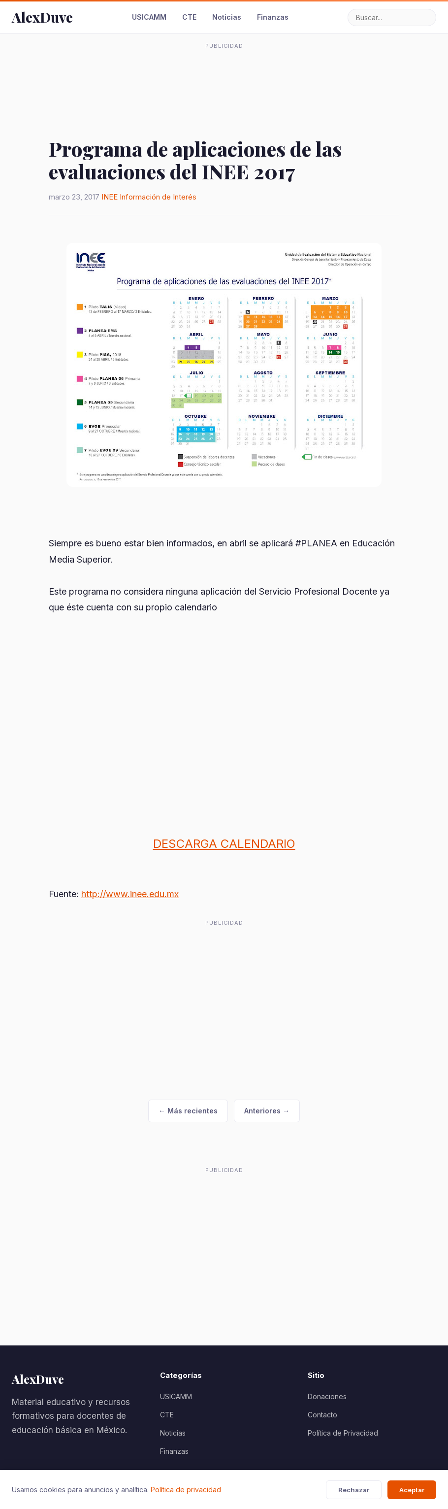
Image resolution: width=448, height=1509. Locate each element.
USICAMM (149, 17)
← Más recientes (188, 1111)
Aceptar (411, 1490)
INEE (109, 196)
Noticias (226, 17)
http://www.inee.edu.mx (130, 894)
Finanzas (272, 17)
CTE (189, 17)
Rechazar (353, 1490)
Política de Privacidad (343, 1433)
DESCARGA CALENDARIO (224, 844)
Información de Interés (158, 196)
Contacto (322, 1414)
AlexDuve (42, 17)
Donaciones (327, 1396)
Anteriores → (266, 1111)
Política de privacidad (186, 1489)
